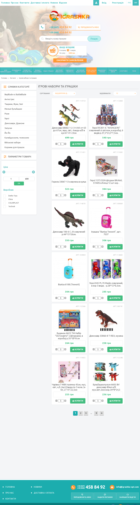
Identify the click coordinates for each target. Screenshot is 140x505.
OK (19, 183)
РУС (129, 3)
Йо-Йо (7, 133)
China (10, 199)
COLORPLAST (13, 203)
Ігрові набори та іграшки (28, 78)
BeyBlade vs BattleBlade (15, 94)
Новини (38, 484)
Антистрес (9, 99)
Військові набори (12, 142)
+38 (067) (60, 27)
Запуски (8, 128)
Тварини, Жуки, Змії (14, 104)
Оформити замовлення (69, 60)
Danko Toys (12, 196)
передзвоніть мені (82, 495)
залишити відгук (127, 495)
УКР (135, 3)
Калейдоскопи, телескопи (17, 138)
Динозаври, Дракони (14, 123)
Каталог (13, 78)
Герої (7, 118)
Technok (11, 206)
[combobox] (64, 93)
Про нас (9, 490)
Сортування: (45, 93)
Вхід (104, 3)
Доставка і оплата (44, 490)
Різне (7, 114)
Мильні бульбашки (13, 109)
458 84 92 (95, 484)
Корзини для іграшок (14, 147)
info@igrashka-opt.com (127, 484)
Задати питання (105, 495)
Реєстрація (117, 3)
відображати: (105, 93)
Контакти (10, 496)
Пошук (94, 38)
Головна (4, 78)
